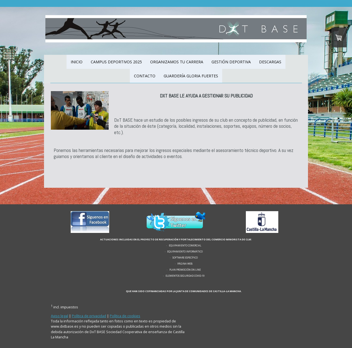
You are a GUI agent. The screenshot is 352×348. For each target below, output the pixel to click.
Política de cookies (125, 315)
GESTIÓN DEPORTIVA (231, 61)
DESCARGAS (270, 61)
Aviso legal (59, 315)
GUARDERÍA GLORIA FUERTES (191, 75)
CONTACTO (144, 75)
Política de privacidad (89, 315)
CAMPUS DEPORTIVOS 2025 (116, 61)
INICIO (76, 61)
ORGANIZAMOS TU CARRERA (176, 61)
